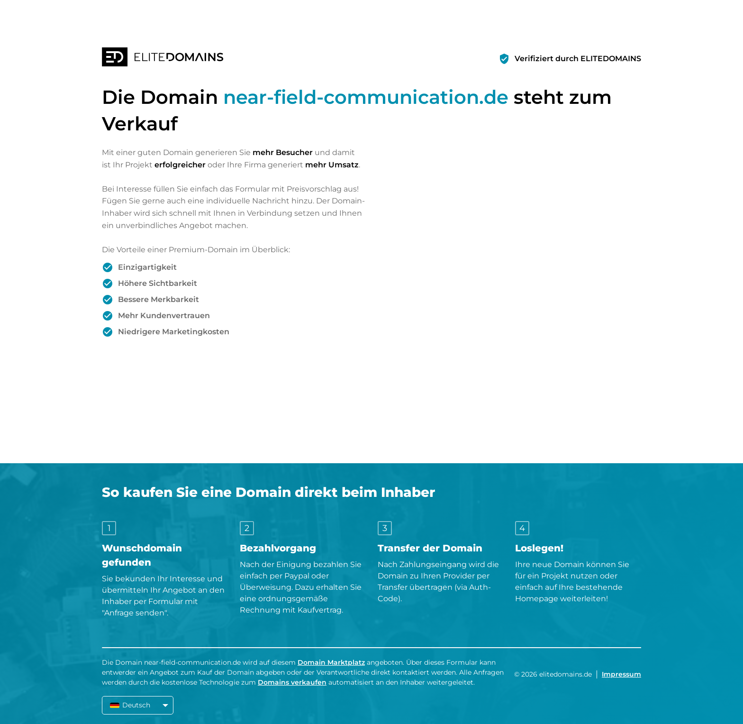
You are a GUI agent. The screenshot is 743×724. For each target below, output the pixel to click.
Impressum (621, 674)
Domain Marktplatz (331, 662)
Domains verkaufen (292, 682)
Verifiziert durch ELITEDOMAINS (578, 58)
